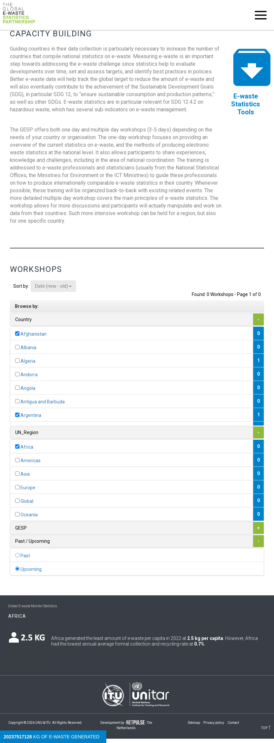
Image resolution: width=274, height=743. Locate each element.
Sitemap (194, 722)
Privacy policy (213, 722)
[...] (17, 333)
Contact (233, 722)
